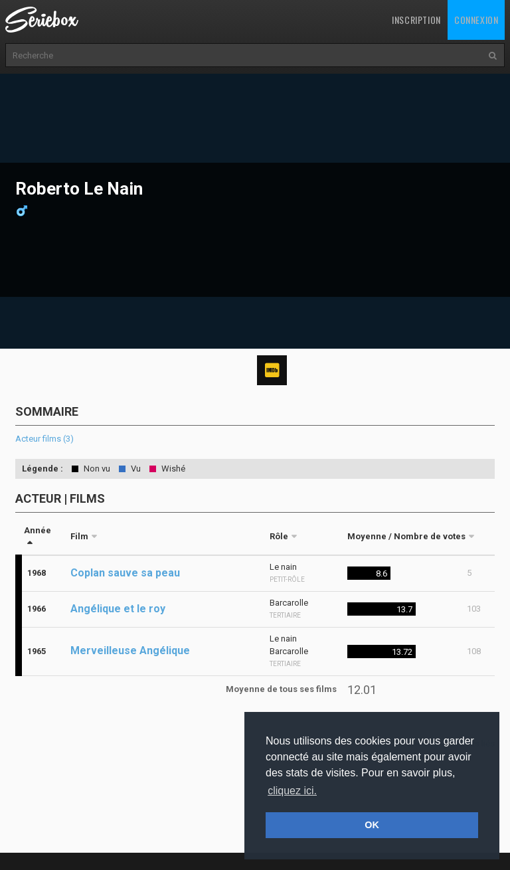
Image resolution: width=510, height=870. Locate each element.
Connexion (476, 20)
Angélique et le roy (117, 608)
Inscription (416, 20)
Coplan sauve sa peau (125, 572)
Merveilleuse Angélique (130, 650)
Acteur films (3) (44, 439)
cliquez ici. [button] (292, 790)
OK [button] (372, 825)
